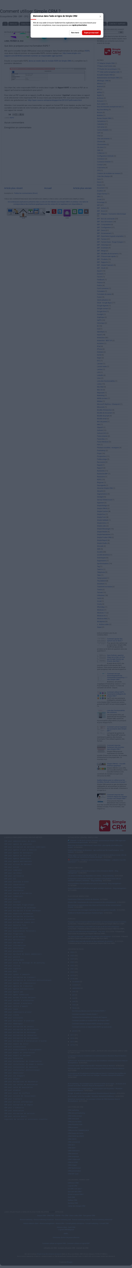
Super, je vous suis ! (91, 33)
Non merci (75, 33)
